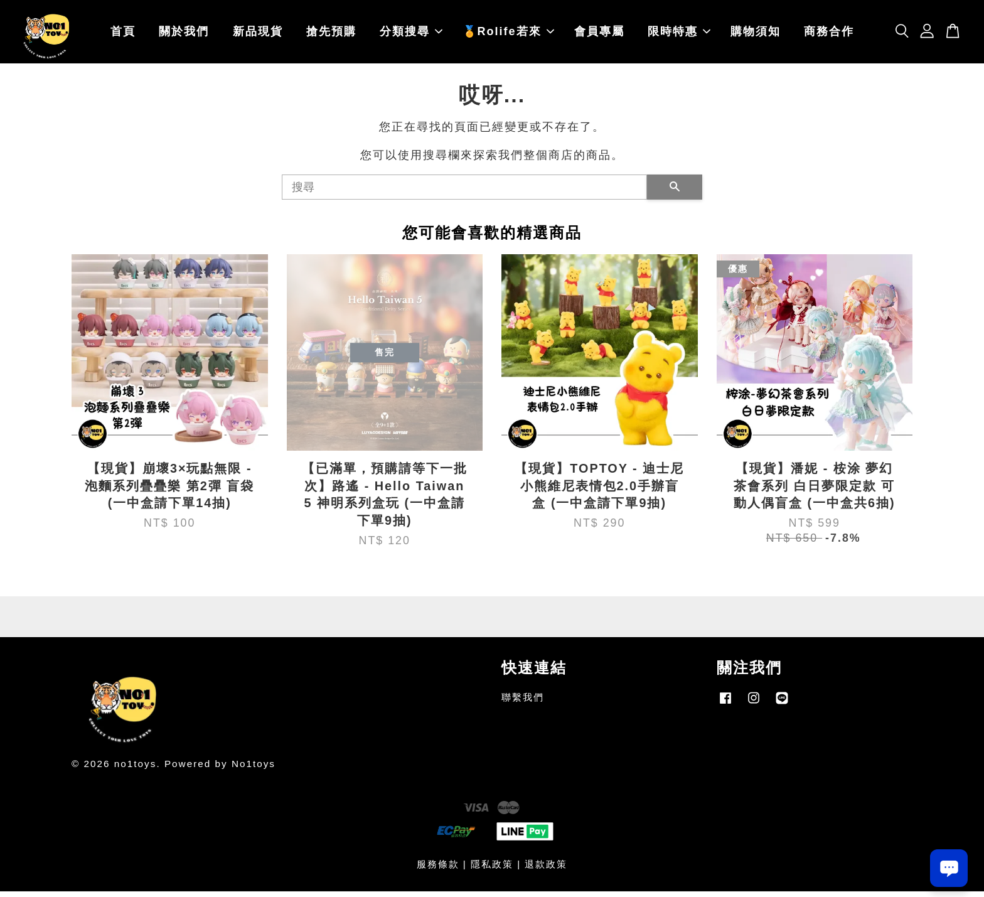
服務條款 (438, 869)
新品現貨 (258, 34)
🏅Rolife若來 (508, 34)
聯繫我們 (522, 702)
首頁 (123, 34)
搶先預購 (331, 34)
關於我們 (184, 34)
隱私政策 (492, 869)
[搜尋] (464, 192)
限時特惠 (679, 34)
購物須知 (755, 34)
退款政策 (546, 869)
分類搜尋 (411, 34)
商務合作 (829, 34)
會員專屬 (599, 34)
